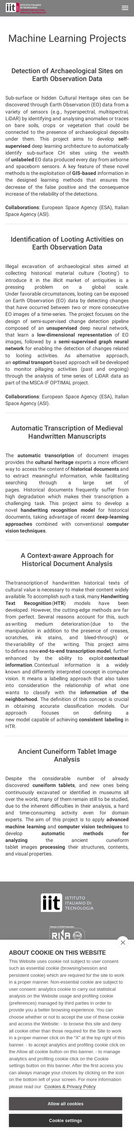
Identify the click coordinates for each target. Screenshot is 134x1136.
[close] (123, 942)
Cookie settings (65, 1120)
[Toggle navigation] (125, 8)
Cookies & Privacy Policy (70, 1086)
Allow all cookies (65, 1103)
